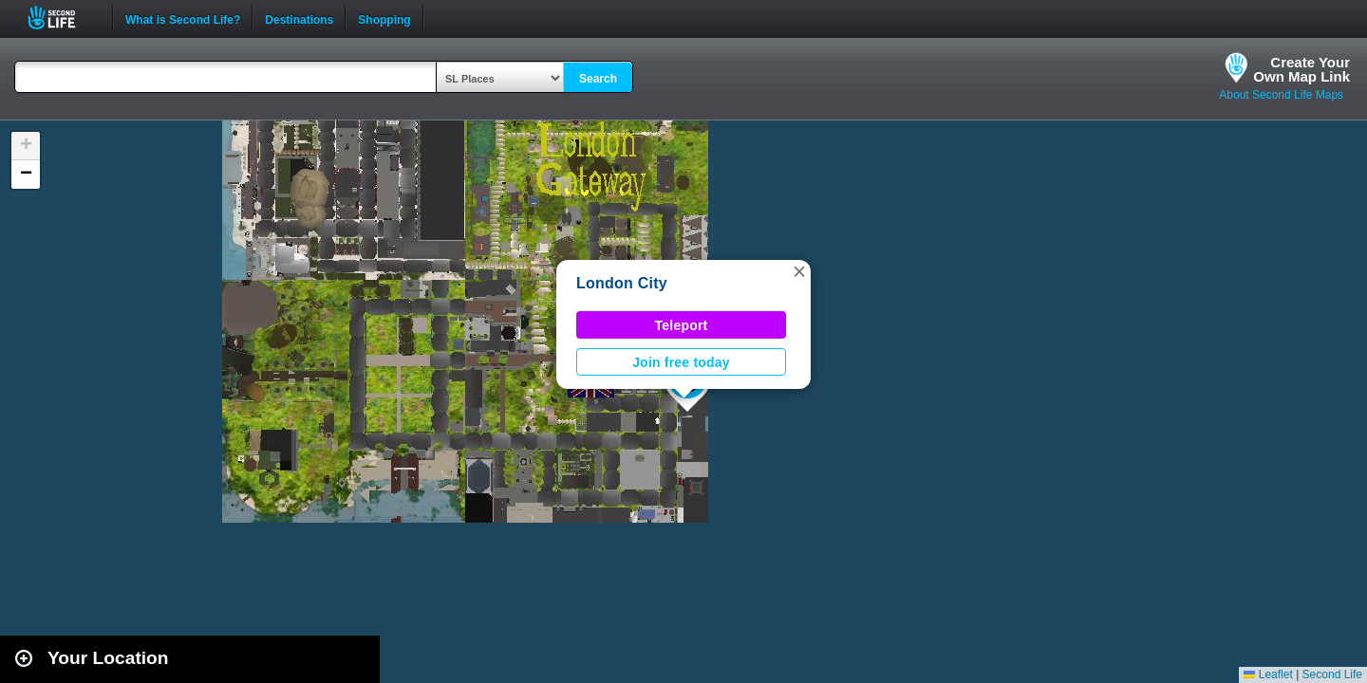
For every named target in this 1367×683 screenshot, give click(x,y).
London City (621, 283)
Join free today (681, 362)
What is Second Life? (182, 18)
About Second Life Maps (1281, 95)
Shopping (384, 18)
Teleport (681, 325)
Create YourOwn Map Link (1301, 69)
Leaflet (1268, 674)
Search (598, 78)
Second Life (62, 17)
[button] (799, 271)
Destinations (299, 18)
